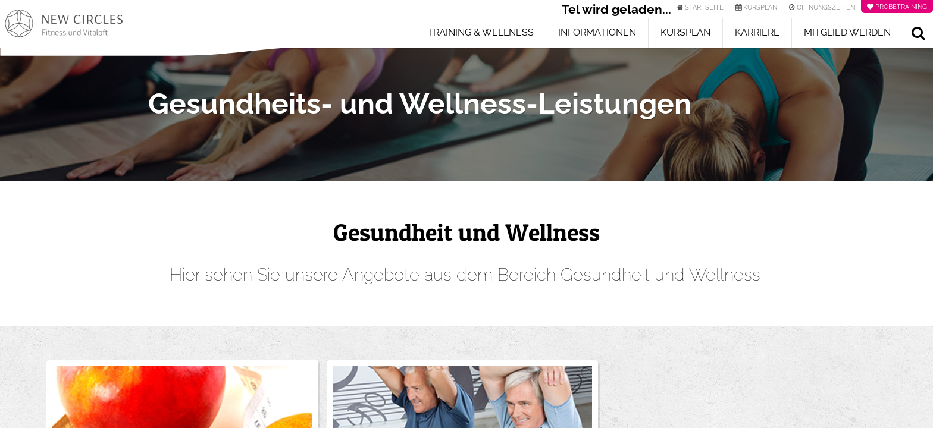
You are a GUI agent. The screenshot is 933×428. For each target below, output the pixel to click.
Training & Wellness (480, 32)
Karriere (757, 32)
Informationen (597, 32)
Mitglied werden (847, 32)
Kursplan (685, 32)
